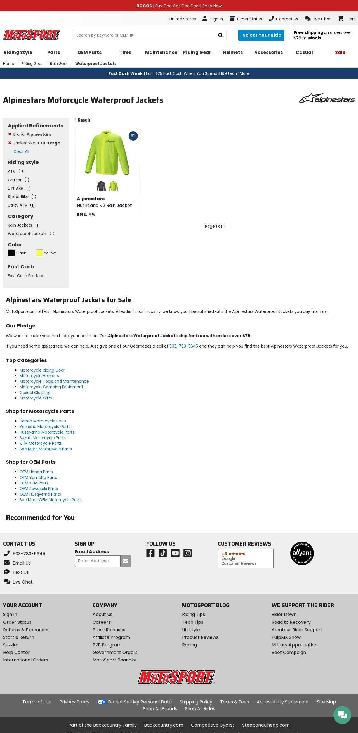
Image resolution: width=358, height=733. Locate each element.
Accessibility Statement (283, 702)
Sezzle (10, 645)
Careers (101, 622)
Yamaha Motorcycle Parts (45, 426)
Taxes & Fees (234, 702)
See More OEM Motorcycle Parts (51, 500)
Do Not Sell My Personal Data (140, 702)
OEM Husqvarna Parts (40, 494)
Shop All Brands (160, 708)
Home (8, 63)
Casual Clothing (35, 392)
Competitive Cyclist (212, 725)
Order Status (17, 622)
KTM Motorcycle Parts (41, 443)
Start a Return (18, 637)
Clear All (21, 151)
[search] (221, 35)
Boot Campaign (289, 652)
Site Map (326, 702)
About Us (102, 614)
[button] (318, 18)
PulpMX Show (286, 637)
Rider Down (284, 614)
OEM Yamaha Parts (38, 477)
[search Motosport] (149, 35)
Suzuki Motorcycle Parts (43, 438)
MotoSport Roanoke (115, 660)
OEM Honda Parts (36, 472)
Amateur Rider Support (297, 630)
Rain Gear (59, 63)
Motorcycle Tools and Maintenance (54, 381)
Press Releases (109, 630)
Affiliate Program (111, 637)
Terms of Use (36, 702)
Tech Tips (192, 622)
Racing (189, 645)
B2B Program (107, 645)
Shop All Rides (200, 708)
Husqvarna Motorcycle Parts (47, 432)
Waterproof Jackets (96, 63)
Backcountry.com (163, 725)
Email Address (92, 552)
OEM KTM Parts (34, 483)
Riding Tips (193, 614)
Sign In (10, 614)
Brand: (32, 134)
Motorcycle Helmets (39, 376)
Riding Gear (32, 63)
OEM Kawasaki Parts (39, 488)
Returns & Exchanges (26, 630)
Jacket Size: (36, 143)
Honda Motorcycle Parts (43, 421)
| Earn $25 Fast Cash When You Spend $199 (179, 73)
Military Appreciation (294, 645)
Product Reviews (200, 637)
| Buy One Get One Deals (179, 6)
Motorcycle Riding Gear (42, 370)
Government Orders (115, 652)
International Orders (25, 660)
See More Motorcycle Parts (46, 449)
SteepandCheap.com (265, 725)
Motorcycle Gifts (36, 398)
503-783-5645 (183, 346)
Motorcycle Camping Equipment (51, 387)
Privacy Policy (74, 702)
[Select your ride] (261, 35)
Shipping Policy (196, 702)
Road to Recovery (291, 622)
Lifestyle (191, 630)
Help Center (16, 652)
